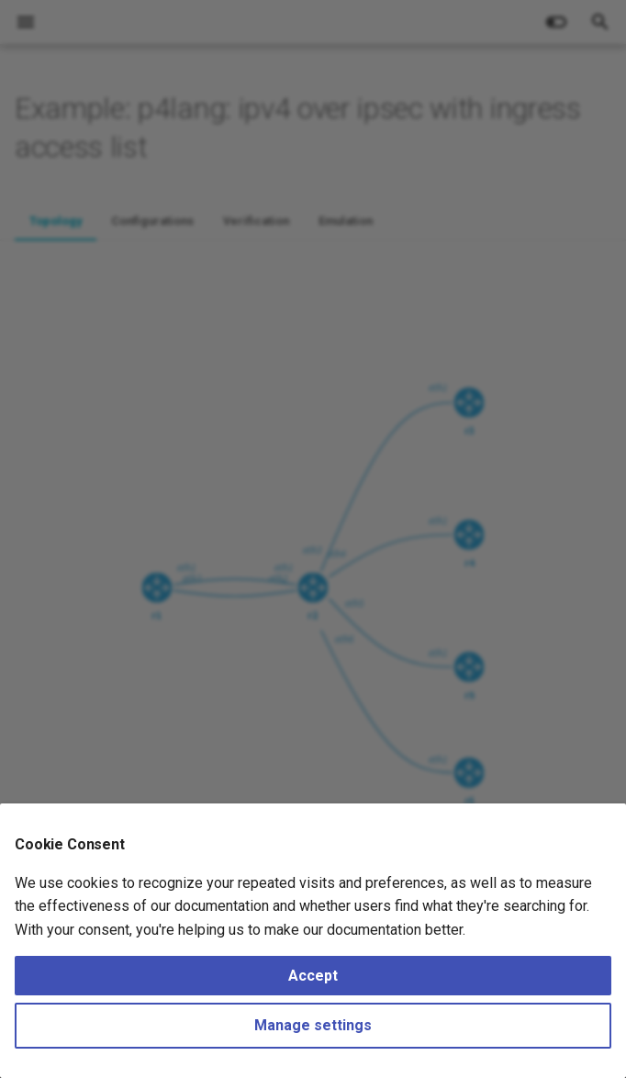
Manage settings (313, 1025)
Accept (313, 975)
